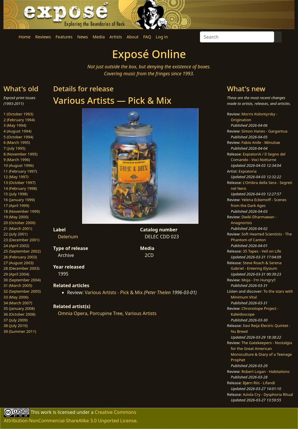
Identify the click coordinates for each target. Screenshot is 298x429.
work (46, 412)
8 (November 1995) (20, 154)
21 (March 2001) (17, 228)
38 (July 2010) (15, 325)
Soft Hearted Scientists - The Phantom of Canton (261, 236)
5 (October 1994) (18, 137)
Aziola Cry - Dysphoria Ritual (268, 394)
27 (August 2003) (18, 262)
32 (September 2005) (22, 291)
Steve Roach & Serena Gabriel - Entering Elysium (256, 265)
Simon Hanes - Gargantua (265, 131)
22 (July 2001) (15, 234)
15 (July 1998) (15, 193)
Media (99, 37)
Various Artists (141, 313)
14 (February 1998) (20, 188)
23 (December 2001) (21, 239)
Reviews (43, 37)
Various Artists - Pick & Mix (114, 292)
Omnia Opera (72, 313)
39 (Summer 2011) (19, 331)
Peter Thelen (158, 292)
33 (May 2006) (16, 297)
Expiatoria (248, 171)
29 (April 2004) (16, 274)
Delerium (68, 236)
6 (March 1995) (16, 142)
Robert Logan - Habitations (266, 371)
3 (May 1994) (14, 125)
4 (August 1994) (17, 131)
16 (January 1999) (19, 199)
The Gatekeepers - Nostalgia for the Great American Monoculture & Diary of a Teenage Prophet (261, 351)
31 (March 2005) (17, 285)
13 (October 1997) (19, 182)
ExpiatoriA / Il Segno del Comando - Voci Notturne (258, 156)
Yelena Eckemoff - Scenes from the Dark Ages (258, 202)
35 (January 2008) (19, 308)
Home (25, 37)
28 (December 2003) (21, 268)
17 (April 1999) (16, 205)
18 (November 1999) (21, 211)
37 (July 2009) (15, 320)
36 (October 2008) (19, 314)
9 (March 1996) (16, 159)
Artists (115, 37)
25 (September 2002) (22, 251)
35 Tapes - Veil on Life (262, 251)
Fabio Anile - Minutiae (261, 142)
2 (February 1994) (19, 119)
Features (64, 37)
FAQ (147, 37)
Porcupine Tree (106, 313)
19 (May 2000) (16, 216)
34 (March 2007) (17, 302)
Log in (162, 37)
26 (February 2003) (20, 257)
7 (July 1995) (14, 148)
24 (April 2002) (16, 245)
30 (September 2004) (22, 280)
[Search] (237, 36)
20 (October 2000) (19, 222)
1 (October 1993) (18, 114)
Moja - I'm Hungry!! (259, 280)
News (82, 37)
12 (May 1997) (16, 176)
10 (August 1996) (18, 165)
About (133, 37)
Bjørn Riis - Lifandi (259, 382)
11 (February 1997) (20, 171)
